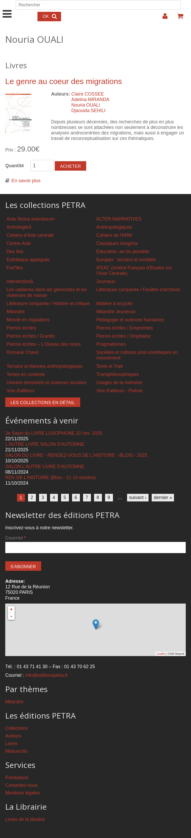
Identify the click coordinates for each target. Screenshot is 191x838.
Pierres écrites (21, 328)
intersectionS (20, 281)
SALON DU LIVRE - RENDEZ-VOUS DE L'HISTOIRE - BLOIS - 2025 (76, 455)
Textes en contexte (26, 374)
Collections (16, 728)
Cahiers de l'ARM (114, 235)
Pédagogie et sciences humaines (130, 319)
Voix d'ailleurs (21, 390)
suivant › (138, 497)
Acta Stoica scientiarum (31, 219)
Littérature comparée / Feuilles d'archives (138, 289)
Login (162, 18)
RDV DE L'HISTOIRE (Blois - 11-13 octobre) (50, 477)
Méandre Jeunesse (116, 311)
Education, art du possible (122, 251)
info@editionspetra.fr (46, 675)
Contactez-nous (21, 785)
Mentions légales (22, 792)
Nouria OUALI (85, 105)
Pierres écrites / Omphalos (123, 336)
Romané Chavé (23, 352)
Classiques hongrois (117, 243)
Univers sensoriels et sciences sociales (46, 382)
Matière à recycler (114, 303)
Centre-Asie (19, 243)
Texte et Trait (109, 366)
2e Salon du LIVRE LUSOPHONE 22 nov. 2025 (53, 433)
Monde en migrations (28, 319)
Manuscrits (16, 751)
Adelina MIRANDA (90, 99)
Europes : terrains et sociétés (126, 259)
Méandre (16, 311)
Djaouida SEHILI (88, 110)
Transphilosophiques (117, 374)
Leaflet (161, 653)
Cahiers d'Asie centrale (30, 235)
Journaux (105, 281)
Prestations (16, 777)
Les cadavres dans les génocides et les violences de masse (47, 292)
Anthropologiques (114, 227)
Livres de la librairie (25, 819)
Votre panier (178, 18)
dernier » (163, 497)
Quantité (14, 165)
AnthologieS (19, 227)
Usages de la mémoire (119, 382)
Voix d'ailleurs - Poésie (119, 390)
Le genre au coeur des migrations (63, 81)
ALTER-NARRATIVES (118, 219)
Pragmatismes (111, 344)
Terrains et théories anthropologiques (45, 366)
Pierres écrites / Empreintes (124, 328)
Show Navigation (7, 8)
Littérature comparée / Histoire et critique (48, 303)
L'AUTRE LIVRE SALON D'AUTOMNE (44, 444)
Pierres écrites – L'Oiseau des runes (44, 344)
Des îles (15, 251)
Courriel (15, 538)
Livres (11, 743)
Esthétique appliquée (28, 259)
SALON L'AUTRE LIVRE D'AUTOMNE (44, 466)
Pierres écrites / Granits (31, 336)
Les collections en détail (42, 402)
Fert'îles (15, 267)
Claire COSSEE (87, 94)
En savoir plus (26, 180)
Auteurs (13, 736)
